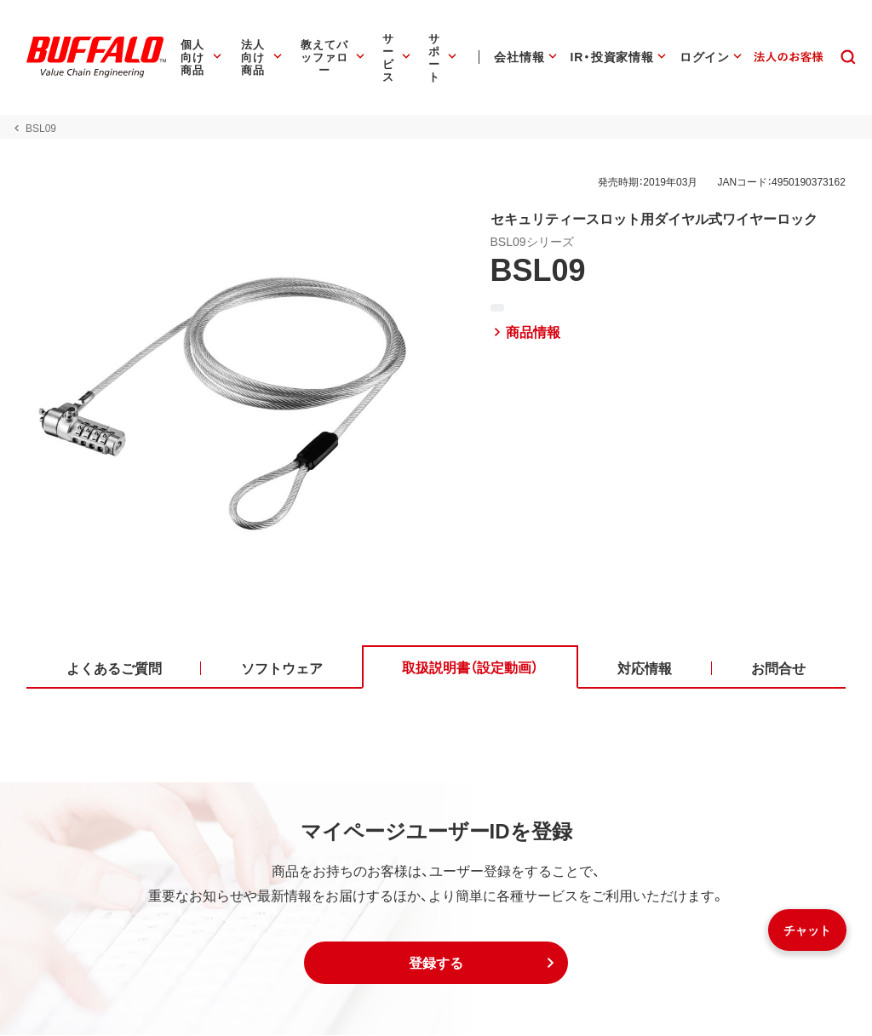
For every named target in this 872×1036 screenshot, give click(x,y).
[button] (436, 963)
